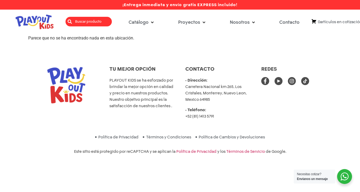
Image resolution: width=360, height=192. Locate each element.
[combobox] (89, 21)
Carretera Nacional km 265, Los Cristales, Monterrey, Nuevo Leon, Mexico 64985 (216, 93)
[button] (141, 22)
